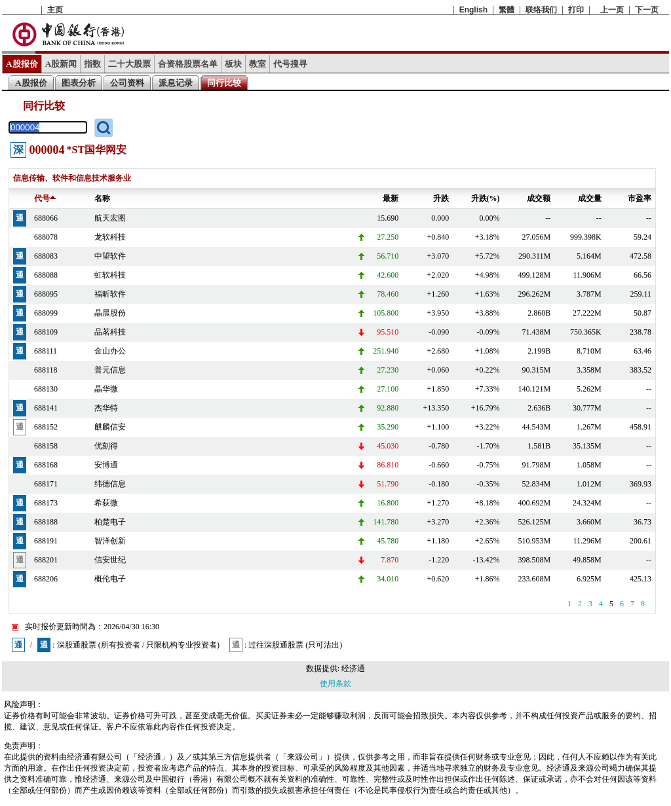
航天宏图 (110, 218)
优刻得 (106, 445)
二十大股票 (129, 64)
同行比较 (224, 83)
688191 (46, 540)
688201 (46, 559)
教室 (257, 64)
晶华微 (106, 389)
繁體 (506, 9)
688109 (46, 332)
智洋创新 (110, 540)
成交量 (590, 198)
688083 (46, 256)
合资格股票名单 (188, 64)
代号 (45, 198)
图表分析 (79, 83)
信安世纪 (110, 559)
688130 (46, 389)
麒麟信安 (110, 426)
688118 (46, 370)
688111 (45, 351)
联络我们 (541, 9)
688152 (46, 426)
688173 (46, 502)
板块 (233, 64)
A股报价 (22, 64)
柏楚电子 (110, 521)
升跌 (441, 198)
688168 (46, 464)
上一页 (612, 9)
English (473, 9)
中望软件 (110, 256)
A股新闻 (61, 64)
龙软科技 (110, 237)
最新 (390, 198)
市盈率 (639, 198)
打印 (576, 9)
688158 (46, 445)
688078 (46, 237)
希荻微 (106, 502)
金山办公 (110, 351)
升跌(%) (485, 198)
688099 (46, 313)
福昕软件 (110, 294)
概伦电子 (110, 578)
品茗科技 (110, 332)
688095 (46, 294)
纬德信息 (110, 483)
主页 (55, 9)
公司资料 (127, 83)
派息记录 (176, 83)
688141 (46, 407)
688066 (46, 218)
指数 (92, 64)
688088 (46, 275)
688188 (46, 521)
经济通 (353, 668)
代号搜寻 (290, 64)
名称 (102, 198)
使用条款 (335, 683)
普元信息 (110, 370)
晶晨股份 (110, 313)
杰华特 (106, 407)
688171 (46, 483)
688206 (46, 578)
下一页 (647, 9)
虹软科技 (110, 275)
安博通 (106, 464)
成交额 (538, 198)
